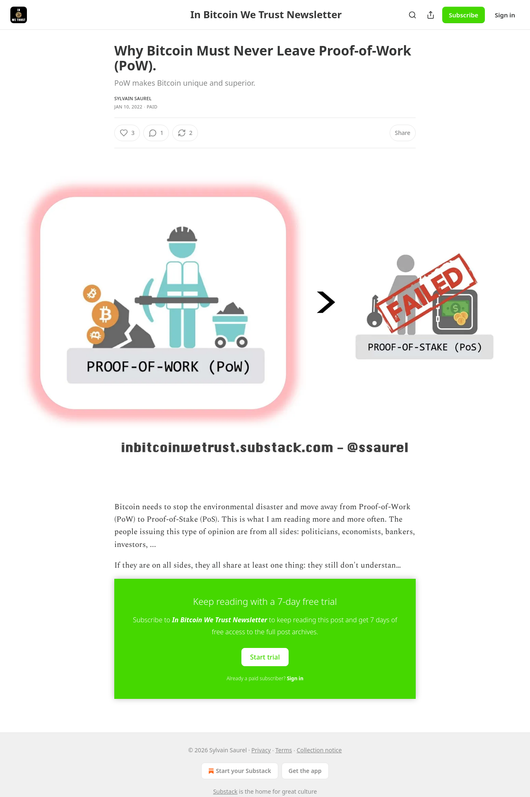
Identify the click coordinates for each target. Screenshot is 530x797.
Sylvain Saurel (133, 98)
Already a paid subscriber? (264, 678)
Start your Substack (239, 770)
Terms (283, 750)
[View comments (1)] (156, 133)
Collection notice (319, 750)
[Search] (412, 15)
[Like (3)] (127, 133)
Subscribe (463, 15)
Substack (225, 791)
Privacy (261, 750)
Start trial (265, 656)
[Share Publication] (430, 15)
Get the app (305, 771)
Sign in (505, 15)
